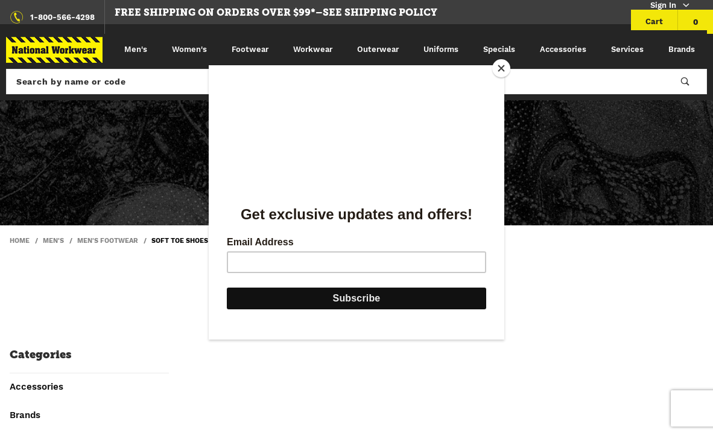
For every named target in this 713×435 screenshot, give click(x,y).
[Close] (501, 68)
